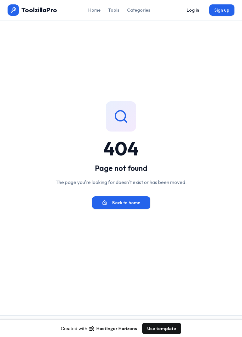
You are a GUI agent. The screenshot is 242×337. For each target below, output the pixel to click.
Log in (193, 10)
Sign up (221, 10)
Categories (138, 10)
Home (94, 10)
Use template (161, 328)
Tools (113, 10)
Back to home (121, 202)
